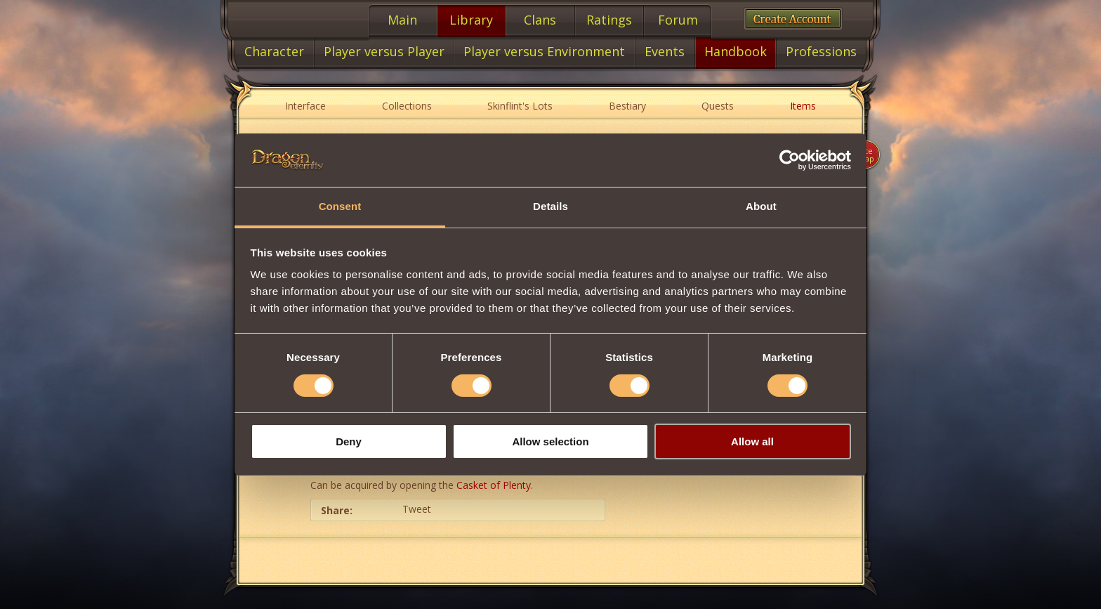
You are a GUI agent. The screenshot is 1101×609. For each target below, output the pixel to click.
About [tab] (761, 206)
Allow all (752, 441)
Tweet (416, 509)
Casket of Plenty (493, 485)
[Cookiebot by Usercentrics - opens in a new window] (789, 160)
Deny (349, 441)
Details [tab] (550, 206)
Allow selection (550, 441)
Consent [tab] (340, 206)
